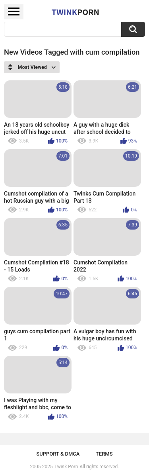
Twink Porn (66, 466)
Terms (104, 454)
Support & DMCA (57, 454)
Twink (75, 11)
